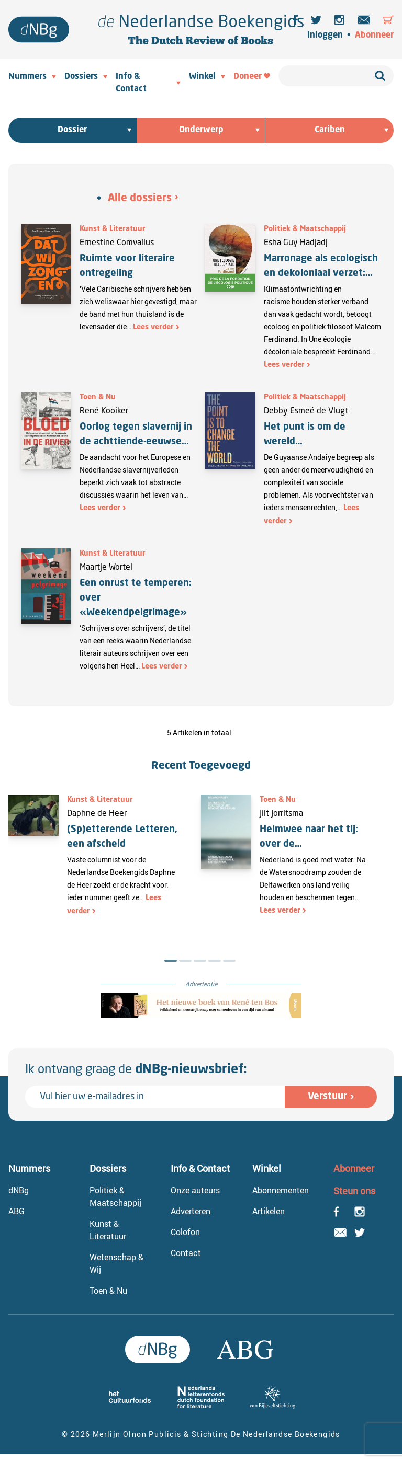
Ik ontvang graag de (136, 1070)
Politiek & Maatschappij (305, 229)
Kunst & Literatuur (113, 229)
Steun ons (354, 1190)
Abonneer (374, 35)
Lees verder (153, 327)
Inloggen (325, 35)
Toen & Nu (98, 397)
